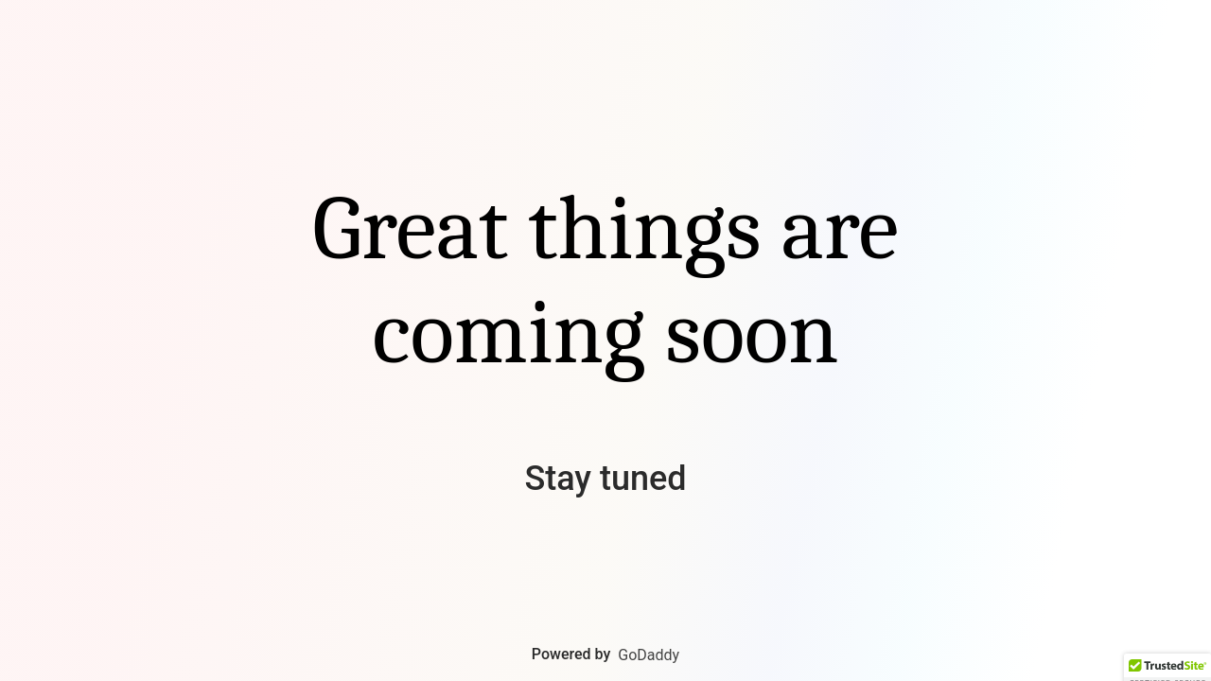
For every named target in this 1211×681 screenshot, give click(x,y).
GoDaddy (648, 655)
